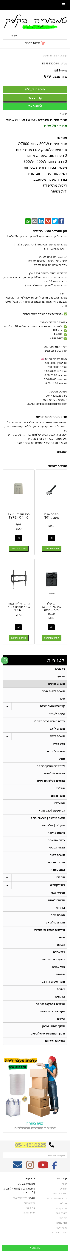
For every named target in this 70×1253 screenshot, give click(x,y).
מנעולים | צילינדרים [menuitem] (53, 829)
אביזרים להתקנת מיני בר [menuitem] (50, 1012)
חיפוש (14, 36)
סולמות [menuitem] (60, 982)
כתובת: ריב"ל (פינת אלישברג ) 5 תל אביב (19, 1200)
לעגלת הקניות (33, 42)
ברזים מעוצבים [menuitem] (56, 844)
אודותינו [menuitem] (63, 1198)
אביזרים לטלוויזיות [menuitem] (54, 776)
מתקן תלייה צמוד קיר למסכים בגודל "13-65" (18, 607)
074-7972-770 (20, 1208)
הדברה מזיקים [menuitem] (56, 867)
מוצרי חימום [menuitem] (58, 799)
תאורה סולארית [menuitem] (55, 928)
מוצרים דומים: (57, 466)
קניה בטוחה (34, 1133)
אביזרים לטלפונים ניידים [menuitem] (51, 783)
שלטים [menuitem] (61, 1027)
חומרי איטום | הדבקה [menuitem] (52, 989)
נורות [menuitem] (62, 944)
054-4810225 (30, 1155)
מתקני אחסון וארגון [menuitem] (53, 1035)
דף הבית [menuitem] (60, 669)
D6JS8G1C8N (50, 63)
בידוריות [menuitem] (60, 913)
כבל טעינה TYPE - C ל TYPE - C (18, 516)
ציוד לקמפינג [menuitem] (57, 890)
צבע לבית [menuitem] (59, 745)
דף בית (63, 55)
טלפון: (31, 1207)
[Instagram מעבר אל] (30, 1177)
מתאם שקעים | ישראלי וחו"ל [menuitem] (48, 821)
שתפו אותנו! (29, 1222)
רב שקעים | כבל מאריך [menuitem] (51, 814)
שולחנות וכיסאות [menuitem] (55, 1050)
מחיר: (61, 70)
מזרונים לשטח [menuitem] (56, 905)
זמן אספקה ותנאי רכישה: (50, 231)
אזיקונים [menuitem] (60, 1004)
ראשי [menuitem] (64, 1193)
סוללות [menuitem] (60, 791)
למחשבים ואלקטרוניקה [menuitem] (51, 768)
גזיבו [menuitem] (62, 699)
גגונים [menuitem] (61, 760)
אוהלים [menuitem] (60, 882)
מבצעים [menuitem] (60, 676)
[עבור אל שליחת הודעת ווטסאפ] (4, 660)
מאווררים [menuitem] (59, 806)
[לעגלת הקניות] (35, 42)
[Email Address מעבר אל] (17, 1177)
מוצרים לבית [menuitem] (57, 737)
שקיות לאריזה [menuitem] (57, 715)
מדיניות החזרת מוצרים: (51, 417)
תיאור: (62, 114)
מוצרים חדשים (50, 55)
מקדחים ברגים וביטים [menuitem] (52, 1020)
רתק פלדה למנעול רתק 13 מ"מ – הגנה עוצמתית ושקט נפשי (51, 610)
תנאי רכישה (29, 1212)
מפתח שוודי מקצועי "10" (51, 516)
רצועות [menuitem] (61, 997)
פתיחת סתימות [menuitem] (56, 837)
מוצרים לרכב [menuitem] (57, 730)
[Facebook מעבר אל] (54, 1177)
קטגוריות (56, 660)
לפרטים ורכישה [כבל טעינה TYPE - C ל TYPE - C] (18, 548)
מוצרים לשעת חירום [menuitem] (53, 692)
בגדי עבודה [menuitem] (58, 974)
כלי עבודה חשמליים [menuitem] (53, 966)
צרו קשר (30, 1188)
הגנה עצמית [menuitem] (58, 875)
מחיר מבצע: (59, 76)
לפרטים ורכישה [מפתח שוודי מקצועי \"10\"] (51, 548)
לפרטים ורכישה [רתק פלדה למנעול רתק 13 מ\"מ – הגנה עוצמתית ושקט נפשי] (51, 638)
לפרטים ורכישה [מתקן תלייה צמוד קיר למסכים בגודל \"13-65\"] (18, 638)
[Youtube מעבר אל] (43, 1177)
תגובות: (62, 452)
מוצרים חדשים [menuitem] (56, 684)
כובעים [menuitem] (61, 951)
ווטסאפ (35, 106)
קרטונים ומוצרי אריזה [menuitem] (52, 707)
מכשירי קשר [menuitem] (58, 898)
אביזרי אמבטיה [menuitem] (56, 852)
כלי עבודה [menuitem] (59, 959)
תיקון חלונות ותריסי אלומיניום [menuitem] (48, 1043)
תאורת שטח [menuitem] (58, 921)
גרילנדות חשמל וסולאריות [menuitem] (49, 936)
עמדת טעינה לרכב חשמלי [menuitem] (49, 722)
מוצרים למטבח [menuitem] (56, 753)
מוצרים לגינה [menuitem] (57, 859)
